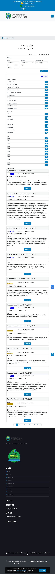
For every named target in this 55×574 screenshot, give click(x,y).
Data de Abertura (39, 60)
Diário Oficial (9, 477)
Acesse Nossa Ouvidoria (27, 6)
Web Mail (9, 492)
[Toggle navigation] (52, 16)
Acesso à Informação (27, 3)
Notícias (8, 474)
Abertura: (20, 173)
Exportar (44, 76)
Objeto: (9, 179)
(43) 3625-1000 (11, 509)
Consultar (44, 71)
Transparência (10, 483)
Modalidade (23, 60)
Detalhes (27, 188)
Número (16, 65)
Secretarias (9, 486)
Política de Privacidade (21, 570)
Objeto (22, 65)
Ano (8, 65)
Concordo (42, 570)
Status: (8, 173)
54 (34, 424)
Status (8, 60)
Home (4, 38)
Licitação (8, 480)
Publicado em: (11, 176)
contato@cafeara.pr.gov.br (13, 516)
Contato (8, 489)
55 (37, 424)
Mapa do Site (9, 494)
